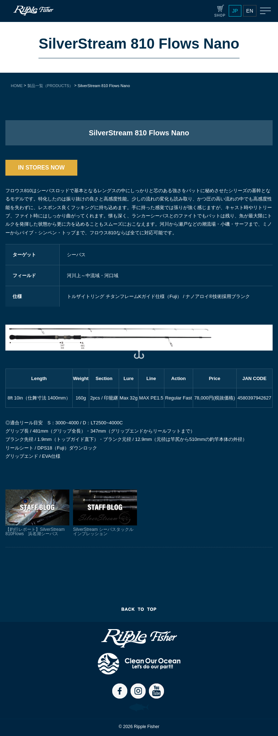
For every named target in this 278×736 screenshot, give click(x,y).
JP (235, 11)
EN (249, 11)
